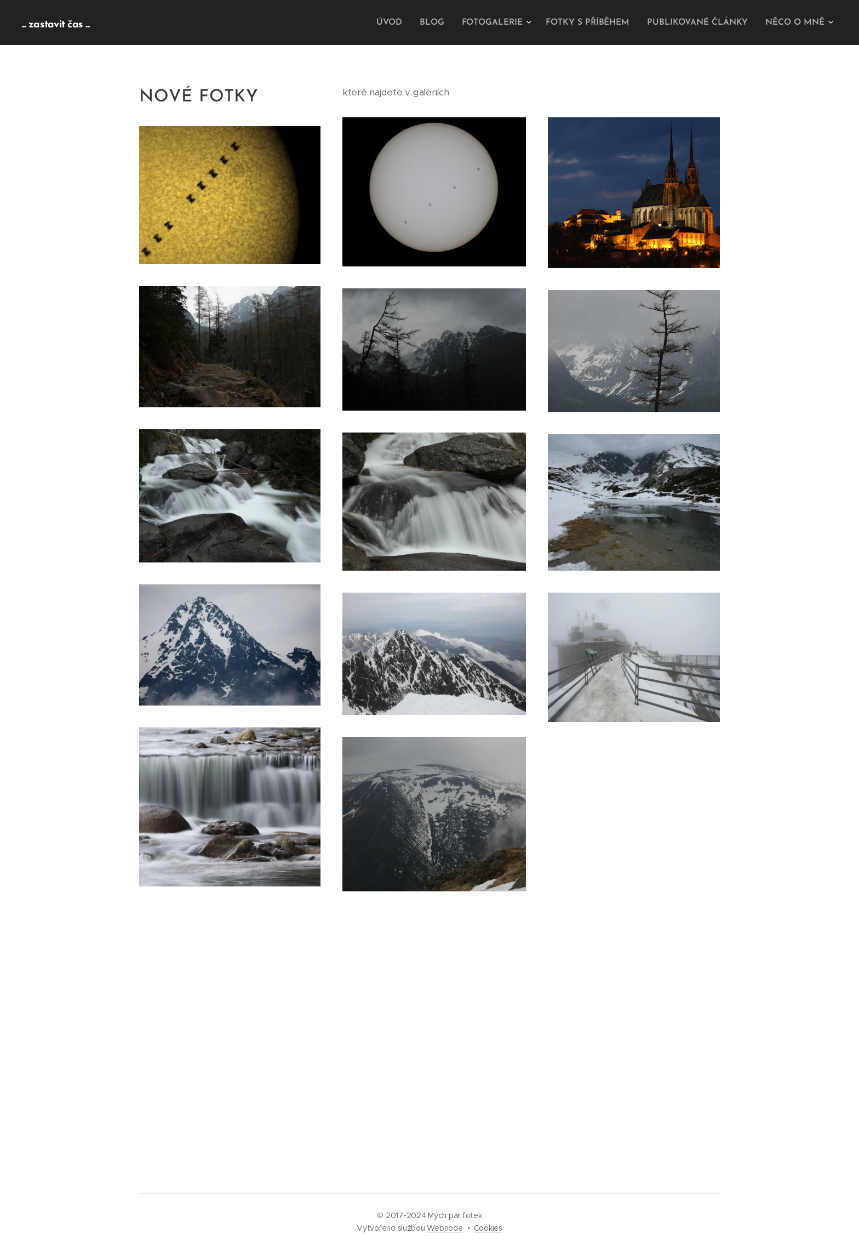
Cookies (488, 1228)
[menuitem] (402, 22)
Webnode (444, 1228)
